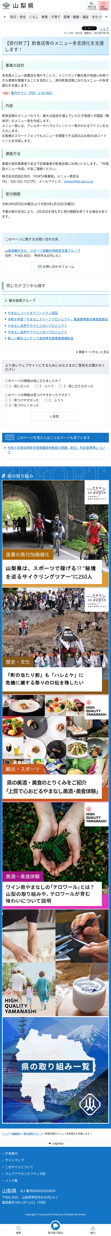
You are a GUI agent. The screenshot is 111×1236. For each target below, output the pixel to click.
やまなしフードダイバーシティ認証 (33, 312)
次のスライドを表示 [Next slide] (106, 17)
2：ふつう (46, 386)
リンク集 (11, 1180)
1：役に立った (19, 386)
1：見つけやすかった (24, 400)
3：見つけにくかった (24, 405)
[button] (91, 6)
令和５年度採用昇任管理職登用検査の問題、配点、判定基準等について (56, 449)
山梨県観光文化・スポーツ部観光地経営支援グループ (42, 250)
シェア (104, 28)
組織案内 (16, 1133)
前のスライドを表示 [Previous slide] (4, 17)
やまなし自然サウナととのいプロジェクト (37, 325)
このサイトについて (19, 1166)
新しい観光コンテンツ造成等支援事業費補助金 (41, 338)
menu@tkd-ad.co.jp (78, 181)
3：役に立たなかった (79, 386)
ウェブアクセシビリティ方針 (25, 1173)
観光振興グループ (22, 300)
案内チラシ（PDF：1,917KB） (32, 92)
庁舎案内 (11, 1153)
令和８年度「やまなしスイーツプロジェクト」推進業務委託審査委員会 (58, 319)
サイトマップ (14, 1160)
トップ (5, 1133)
